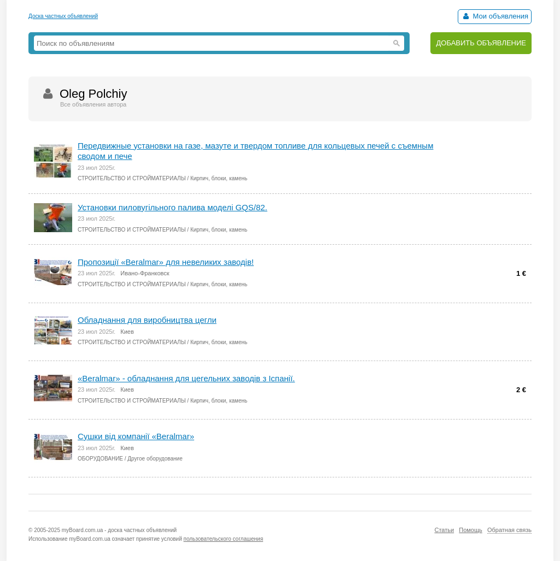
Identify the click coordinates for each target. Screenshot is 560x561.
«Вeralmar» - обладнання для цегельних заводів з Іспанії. (186, 378)
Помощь (470, 530)
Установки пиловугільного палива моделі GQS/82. (172, 207)
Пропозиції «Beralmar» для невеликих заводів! (166, 262)
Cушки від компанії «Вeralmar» (136, 436)
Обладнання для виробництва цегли (147, 319)
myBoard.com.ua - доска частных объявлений (119, 530)
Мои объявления (494, 16)
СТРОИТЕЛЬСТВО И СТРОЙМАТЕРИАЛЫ (132, 178)
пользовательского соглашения (224, 539)
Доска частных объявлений (63, 16)
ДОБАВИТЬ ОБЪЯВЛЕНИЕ (481, 43)
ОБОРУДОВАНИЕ (100, 459)
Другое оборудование (154, 459)
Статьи (444, 530)
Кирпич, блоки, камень (218, 178)
